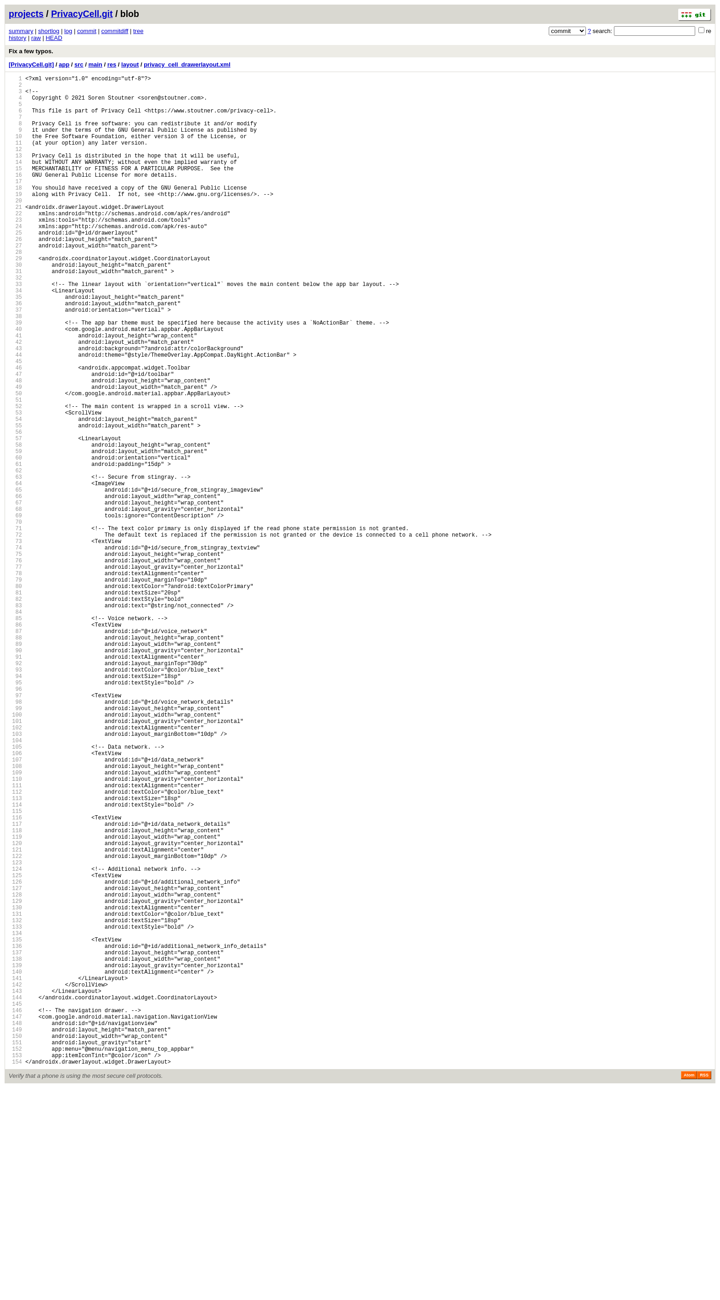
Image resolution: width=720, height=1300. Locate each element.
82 (15, 712)
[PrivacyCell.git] (31, 64)
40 (15, 384)
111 (15, 938)
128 (15, 1071)
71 (15, 626)
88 (15, 758)
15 (15, 189)
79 (15, 688)
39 (15, 376)
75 (15, 657)
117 (15, 985)
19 (15, 220)
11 (15, 158)
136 (15, 1133)
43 (15, 407)
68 (15, 602)
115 (15, 969)
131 (15, 1094)
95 (15, 813)
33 (15, 329)
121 (15, 1016)
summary (21, 31)
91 (15, 782)
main (95, 64)
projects (26, 14)
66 (15, 587)
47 (15, 439)
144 (15, 1195)
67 (15, 595)
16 (15, 197)
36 (15, 353)
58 (15, 524)
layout (130, 64)
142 (15, 1180)
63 (15, 563)
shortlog (48, 31)
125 (15, 1047)
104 (15, 883)
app (64, 64)
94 (15, 805)
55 (15, 501)
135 (15, 1125)
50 (15, 462)
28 (15, 290)
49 (15, 454)
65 (15, 579)
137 (15, 1141)
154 (15, 1274)
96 (15, 821)
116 (15, 977)
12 (15, 165)
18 (15, 212)
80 (15, 696)
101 (15, 860)
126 (15, 1055)
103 (15, 876)
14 (15, 181)
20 (15, 228)
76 (15, 665)
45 (15, 423)
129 (15, 1078)
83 (15, 719)
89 (15, 766)
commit (86, 31)
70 (15, 618)
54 (15, 493)
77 (15, 673)
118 (15, 993)
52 (15, 478)
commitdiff (114, 31)
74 (15, 649)
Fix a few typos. (31, 51)
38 (15, 368)
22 (15, 243)
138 (15, 1149)
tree (138, 31)
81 (15, 704)
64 (15, 571)
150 (15, 1242)
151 (15, 1250)
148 (15, 1227)
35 (15, 345)
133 (15, 1110)
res (112, 64)
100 (15, 852)
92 (15, 790)
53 (15, 485)
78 (15, 680)
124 (15, 1039)
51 (15, 470)
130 (15, 1086)
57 (15, 517)
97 (15, 829)
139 (15, 1156)
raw (36, 37)
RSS (704, 1287)
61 (15, 548)
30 (15, 306)
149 (15, 1234)
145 (15, 1203)
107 (15, 907)
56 (15, 509)
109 (15, 922)
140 (15, 1164)
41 (15, 392)
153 (15, 1266)
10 (15, 150)
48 (15, 446)
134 (15, 1117)
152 (15, 1258)
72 (15, 634)
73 (15, 641)
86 (15, 743)
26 (15, 275)
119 (15, 1000)
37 (15, 360)
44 (15, 415)
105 (15, 891)
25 (15, 267)
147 (15, 1219)
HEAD (53, 37)
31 (15, 314)
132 (15, 1102)
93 (15, 797)
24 (15, 259)
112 (15, 946)
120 (15, 1008)
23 (15, 251)
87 (15, 751)
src (79, 64)
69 (15, 610)
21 (15, 236)
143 (15, 1188)
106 (15, 899)
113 (15, 954)
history (17, 37)
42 (15, 399)
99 (15, 844)
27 (15, 282)
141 (15, 1172)
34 (15, 337)
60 (15, 540)
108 (15, 915)
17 (15, 204)
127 (15, 1063)
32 (15, 321)
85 (15, 735)
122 (15, 1024)
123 (15, 1032)
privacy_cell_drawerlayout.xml (187, 64)
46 (15, 431)
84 (15, 727)
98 (15, 837)
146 (15, 1211)
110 (15, 930)
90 (15, 774)
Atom (689, 1287)
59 (15, 532)
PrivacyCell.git (81, 14)
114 (15, 961)
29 (15, 298)
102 (15, 868)
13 (15, 173)
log (68, 31)
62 (15, 556)
